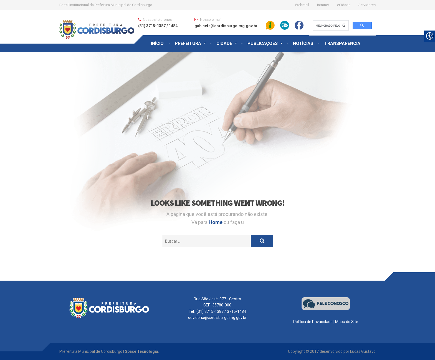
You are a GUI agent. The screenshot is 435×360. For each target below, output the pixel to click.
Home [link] (216, 222)
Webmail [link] (302, 5)
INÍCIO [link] (157, 43)
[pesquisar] (330, 25)
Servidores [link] (367, 5)
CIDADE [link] (224, 43)
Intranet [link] (323, 5)
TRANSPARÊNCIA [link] (342, 43)
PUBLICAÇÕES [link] (262, 43)
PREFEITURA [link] (188, 43)
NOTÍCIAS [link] (303, 43)
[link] (96, 24)
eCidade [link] (343, 5)
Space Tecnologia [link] (141, 351)
